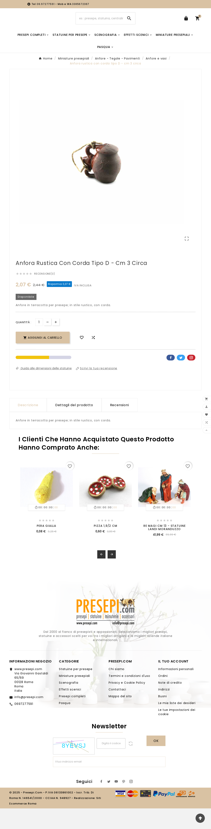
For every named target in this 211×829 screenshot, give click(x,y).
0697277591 (23, 724)
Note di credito (170, 703)
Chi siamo (116, 690)
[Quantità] (39, 342)
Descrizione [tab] (28, 425)
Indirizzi (164, 710)
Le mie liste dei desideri (177, 724)
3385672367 (80, 4)
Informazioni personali (176, 690)
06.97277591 (46, 4)
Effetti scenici (70, 710)
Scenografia (68, 703)
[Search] (129, 21)
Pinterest (191, 378)
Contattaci (117, 710)
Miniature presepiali (74, 696)
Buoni (162, 717)
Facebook (170, 378)
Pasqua (64, 724)
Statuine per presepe (76, 690)
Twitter (181, 378)
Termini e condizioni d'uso (129, 696)
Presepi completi (72, 717)
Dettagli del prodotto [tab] (74, 425)
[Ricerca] (99, 22)
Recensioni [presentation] (119, 425)
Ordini (163, 696)
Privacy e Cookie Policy (127, 703)
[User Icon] (187, 21)
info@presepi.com (28, 718)
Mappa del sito (120, 717)
